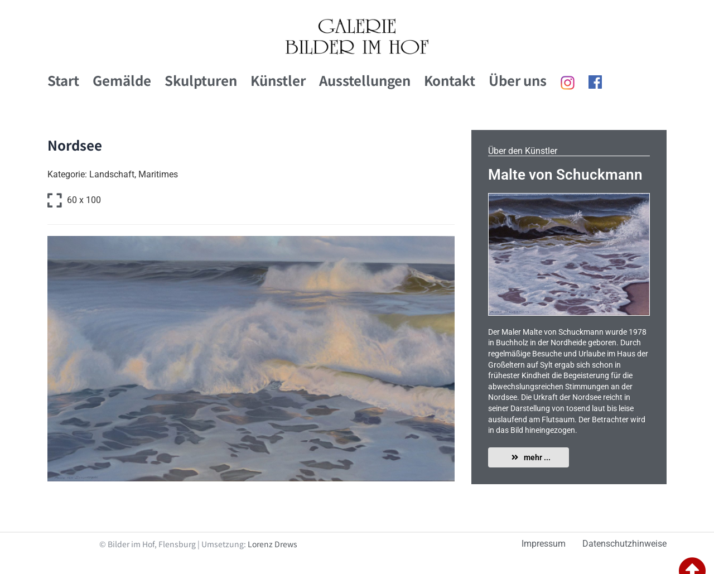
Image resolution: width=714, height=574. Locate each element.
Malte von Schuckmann (565, 174)
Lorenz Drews (272, 543)
